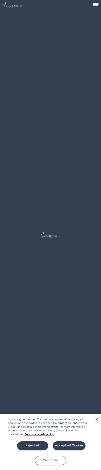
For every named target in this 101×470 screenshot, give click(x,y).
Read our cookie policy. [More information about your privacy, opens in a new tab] (39, 434)
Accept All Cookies (69, 445)
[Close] (96, 419)
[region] (50, 442)
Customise (50, 460)
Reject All (33, 445)
